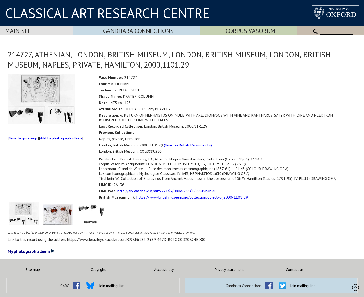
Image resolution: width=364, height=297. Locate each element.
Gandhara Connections (138, 31)
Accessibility (164, 269)
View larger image (23, 138)
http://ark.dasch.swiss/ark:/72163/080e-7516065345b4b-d (166, 190)
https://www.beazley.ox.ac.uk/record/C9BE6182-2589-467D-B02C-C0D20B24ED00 (136, 239)
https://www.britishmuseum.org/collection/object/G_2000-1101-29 (192, 197)
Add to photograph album (61, 138)
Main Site (19, 31)
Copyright (98, 269)
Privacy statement (229, 269)
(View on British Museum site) (188, 145)
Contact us (295, 269)
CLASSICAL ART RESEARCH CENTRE (107, 13)
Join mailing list (111, 285)
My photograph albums (31, 251)
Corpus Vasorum (250, 31)
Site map (33, 269)
